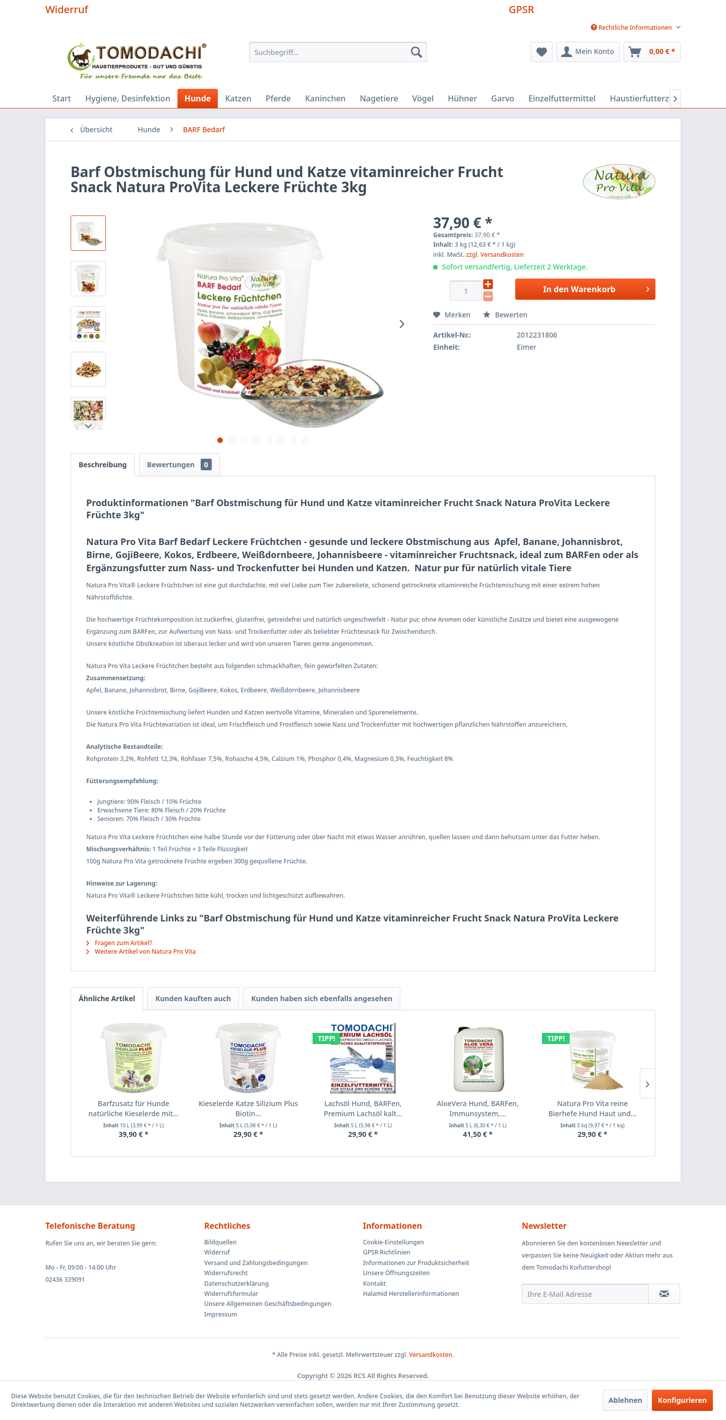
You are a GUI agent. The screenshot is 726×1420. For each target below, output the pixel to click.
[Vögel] (423, 98)
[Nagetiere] (379, 98)
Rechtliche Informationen (632, 27)
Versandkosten (430, 1354)
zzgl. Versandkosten (495, 254)
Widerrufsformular (231, 1293)
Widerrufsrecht (226, 1273)
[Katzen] (238, 98)
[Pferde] (278, 98)
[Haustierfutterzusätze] (652, 98)
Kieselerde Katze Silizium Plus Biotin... (248, 1108)
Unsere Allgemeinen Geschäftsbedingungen (267, 1303)
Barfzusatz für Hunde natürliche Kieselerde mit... (133, 1108)
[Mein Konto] (588, 52)
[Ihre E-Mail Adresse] (585, 1294)
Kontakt (374, 1283)
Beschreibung (103, 464)
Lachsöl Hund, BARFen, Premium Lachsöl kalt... (363, 1108)
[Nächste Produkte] (647, 1083)
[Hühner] (462, 98)
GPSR (521, 9)
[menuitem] (632, 27)
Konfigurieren (682, 1400)
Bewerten (505, 314)
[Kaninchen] (325, 98)
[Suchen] (416, 52)
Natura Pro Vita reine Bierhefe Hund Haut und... (593, 1108)
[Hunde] (197, 98)
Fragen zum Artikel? (119, 943)
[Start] (61, 98)
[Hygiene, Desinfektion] (127, 98)
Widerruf (66, 9)
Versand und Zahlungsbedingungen (256, 1263)
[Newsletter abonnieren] (664, 1294)
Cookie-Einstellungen (393, 1242)
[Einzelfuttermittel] (562, 98)
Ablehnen (625, 1400)
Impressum (220, 1314)
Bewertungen (179, 464)
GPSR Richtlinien (386, 1252)
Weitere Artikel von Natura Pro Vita (141, 951)
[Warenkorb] (652, 52)
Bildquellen (220, 1242)
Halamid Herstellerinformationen (411, 1293)
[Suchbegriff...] (338, 52)
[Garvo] (502, 98)
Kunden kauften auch (193, 998)
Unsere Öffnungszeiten (396, 1273)
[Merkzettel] (542, 52)
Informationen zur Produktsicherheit (416, 1263)
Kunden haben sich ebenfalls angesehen (321, 998)
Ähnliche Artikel (107, 998)
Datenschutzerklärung (236, 1283)
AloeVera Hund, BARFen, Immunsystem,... (478, 1108)
